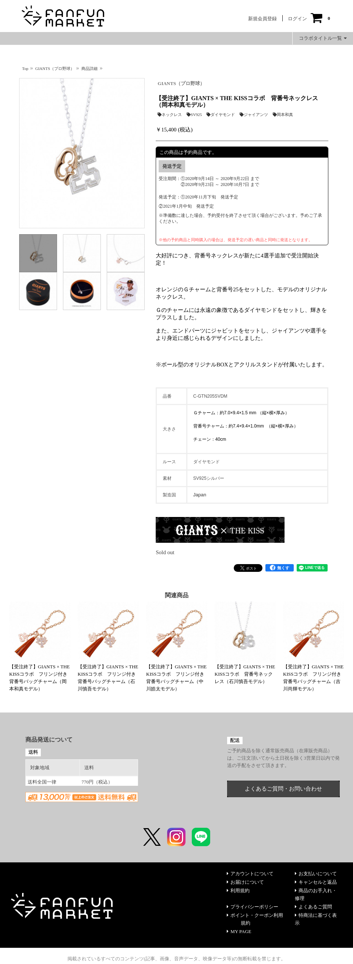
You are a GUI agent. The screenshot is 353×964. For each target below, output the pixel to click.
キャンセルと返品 (316, 882)
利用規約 (238, 890)
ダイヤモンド (220, 114)
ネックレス (170, 114)
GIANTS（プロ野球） (181, 83)
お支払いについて (316, 873)
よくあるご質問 (313, 907)
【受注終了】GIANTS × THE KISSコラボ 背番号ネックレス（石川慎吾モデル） (245, 674)
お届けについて (245, 882)
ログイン (297, 18)
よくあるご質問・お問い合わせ (283, 789)
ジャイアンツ (254, 114)
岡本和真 (283, 114)
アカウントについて (250, 873)
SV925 (194, 114)
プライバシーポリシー (252, 907)
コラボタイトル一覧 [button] (323, 38)
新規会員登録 (262, 18)
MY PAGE (239, 931)
